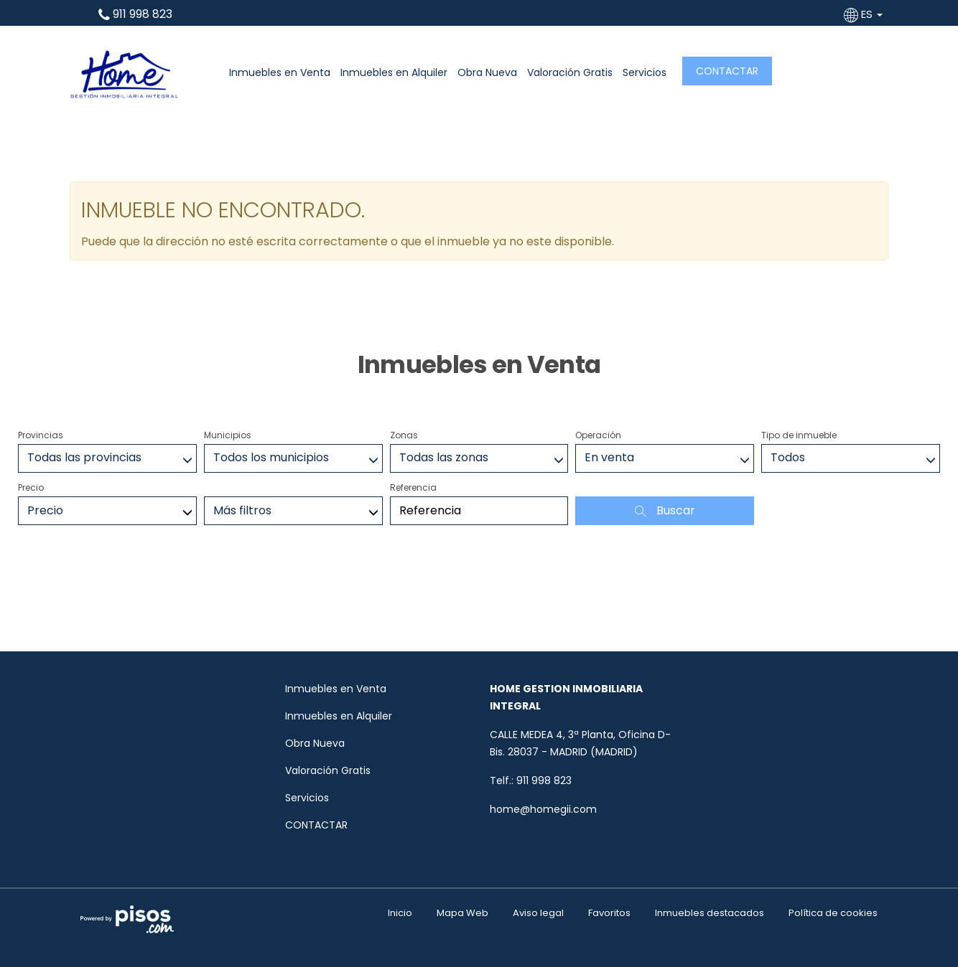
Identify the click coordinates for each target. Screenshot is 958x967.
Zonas (404, 435)
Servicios (644, 72)
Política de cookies (833, 913)
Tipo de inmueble (799, 435)
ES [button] (864, 14)
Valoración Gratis (570, 72)
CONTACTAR (727, 71)
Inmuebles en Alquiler (393, 72)
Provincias (40, 435)
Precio (31, 487)
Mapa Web (462, 913)
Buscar (665, 510)
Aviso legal (538, 913)
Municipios (227, 435)
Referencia (413, 487)
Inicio (400, 913)
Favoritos (609, 913)
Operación (598, 435)
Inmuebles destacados (709, 913)
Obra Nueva (487, 72)
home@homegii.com (543, 809)
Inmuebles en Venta (279, 72)
